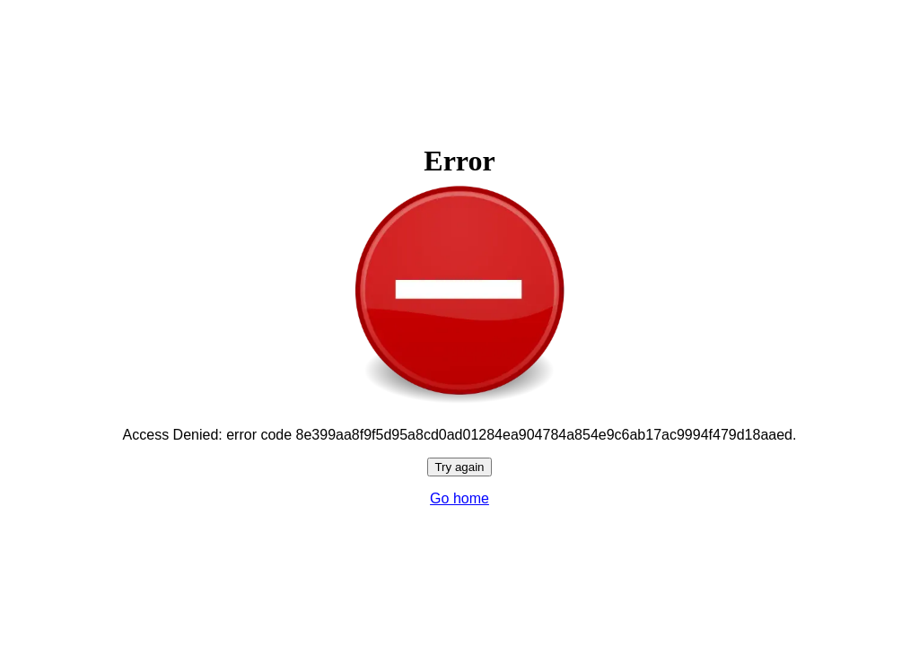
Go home (459, 498)
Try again (459, 467)
